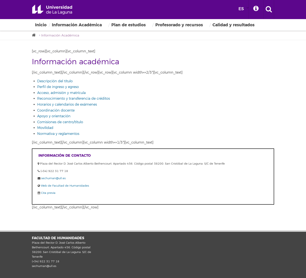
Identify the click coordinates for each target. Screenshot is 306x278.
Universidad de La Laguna (52, 9)
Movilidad (45, 128)
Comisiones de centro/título (60, 122)
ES (241, 8)
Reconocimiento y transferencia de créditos (73, 98)
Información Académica (77, 25)
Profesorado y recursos (179, 25)
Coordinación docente (56, 110)
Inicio (41, 25)
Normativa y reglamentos (58, 134)
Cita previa (47, 193)
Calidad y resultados (233, 25)
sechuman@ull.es (53, 178)
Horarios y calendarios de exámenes (67, 104)
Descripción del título (55, 81)
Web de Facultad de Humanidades (64, 185)
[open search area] (269, 9)
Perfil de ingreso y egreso (58, 87)
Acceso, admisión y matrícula (61, 93)
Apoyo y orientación (54, 116)
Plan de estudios (128, 25)
